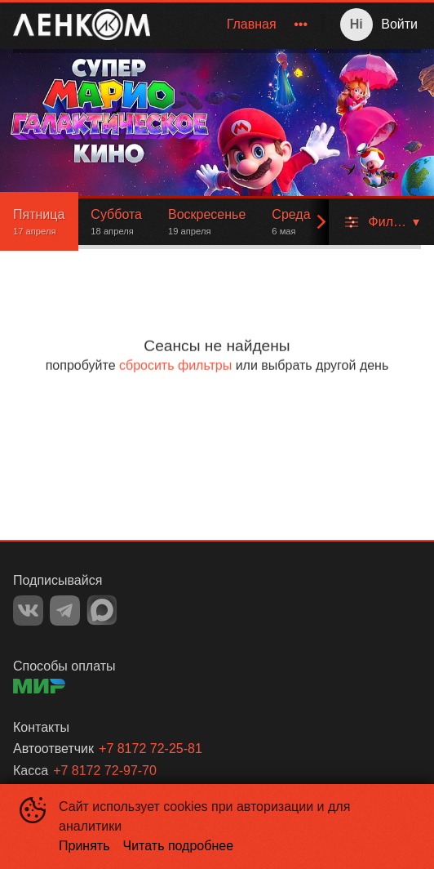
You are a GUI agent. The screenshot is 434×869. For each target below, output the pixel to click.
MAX (101, 610)
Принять (84, 846)
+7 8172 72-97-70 (105, 771)
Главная (252, 24)
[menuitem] (251, 24)
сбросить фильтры (175, 365)
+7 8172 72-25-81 (150, 748)
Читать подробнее (178, 846)
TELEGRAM (65, 610)
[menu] (239, 24)
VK (28, 610)
